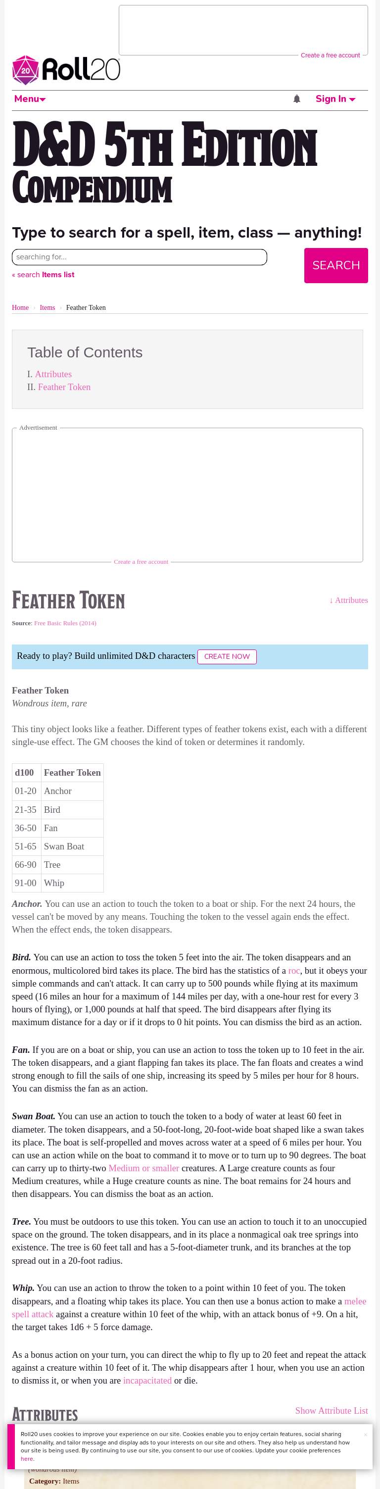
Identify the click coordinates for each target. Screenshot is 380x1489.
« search (43, 274)
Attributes (53, 374)
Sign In (336, 99)
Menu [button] (30, 99)
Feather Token (64, 387)
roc (294, 970)
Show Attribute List (331, 1410)
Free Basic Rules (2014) (65, 623)
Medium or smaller (143, 1168)
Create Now (227, 656)
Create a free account (330, 55)
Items (47, 307)
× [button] (366, 1434)
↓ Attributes (348, 600)
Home (20, 307)
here (27, 1458)
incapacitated (147, 1380)
